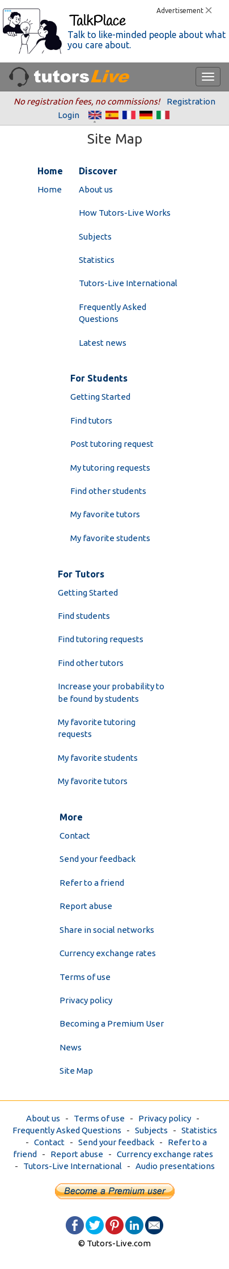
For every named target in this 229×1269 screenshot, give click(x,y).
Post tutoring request (112, 444)
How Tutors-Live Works (125, 212)
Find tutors (91, 420)
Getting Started (100, 396)
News (71, 1047)
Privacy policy (86, 1000)
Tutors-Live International (128, 283)
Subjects (95, 236)
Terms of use (85, 977)
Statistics (96, 260)
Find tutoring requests (100, 639)
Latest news (102, 342)
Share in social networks (107, 930)
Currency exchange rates (108, 953)
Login (68, 115)
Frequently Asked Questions (66, 1130)
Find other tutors (91, 663)
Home (49, 189)
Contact (75, 835)
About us (96, 189)
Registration (191, 101)
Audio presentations (175, 1166)
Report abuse (86, 906)
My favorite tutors (105, 514)
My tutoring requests (110, 467)
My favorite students (110, 538)
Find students (84, 616)
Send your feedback (97, 859)
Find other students (108, 491)
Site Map (76, 1070)
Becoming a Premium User (112, 1023)
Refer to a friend (92, 882)
